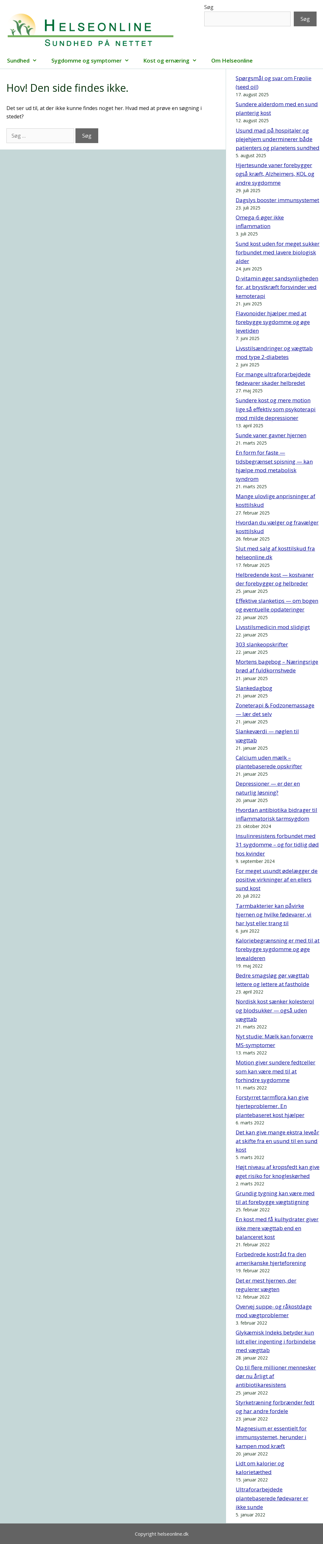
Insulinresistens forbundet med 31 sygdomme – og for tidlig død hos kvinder (277, 844)
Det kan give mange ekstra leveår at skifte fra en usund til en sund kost (277, 1141)
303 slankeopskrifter (262, 644)
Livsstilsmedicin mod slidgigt (273, 627)
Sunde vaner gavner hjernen (271, 435)
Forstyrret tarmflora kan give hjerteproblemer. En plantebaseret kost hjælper (272, 1106)
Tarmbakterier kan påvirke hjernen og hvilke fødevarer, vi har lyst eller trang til (273, 914)
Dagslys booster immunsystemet (277, 200)
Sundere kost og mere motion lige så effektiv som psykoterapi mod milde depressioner (276, 409)
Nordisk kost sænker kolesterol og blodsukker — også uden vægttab (275, 1010)
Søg (209, 7)
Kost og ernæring (173, 61)
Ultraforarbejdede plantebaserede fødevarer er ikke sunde (272, 1498)
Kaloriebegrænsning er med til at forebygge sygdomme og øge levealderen (277, 949)
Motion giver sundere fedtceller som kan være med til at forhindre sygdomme (275, 1071)
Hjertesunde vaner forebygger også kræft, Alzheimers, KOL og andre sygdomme (275, 173)
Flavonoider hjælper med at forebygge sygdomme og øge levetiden (273, 322)
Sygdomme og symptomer (93, 61)
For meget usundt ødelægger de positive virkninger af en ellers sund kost (277, 879)
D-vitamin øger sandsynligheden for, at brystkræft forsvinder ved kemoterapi (277, 287)
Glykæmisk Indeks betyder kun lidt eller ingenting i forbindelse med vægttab (276, 1341)
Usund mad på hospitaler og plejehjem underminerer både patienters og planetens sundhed (277, 139)
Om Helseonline (232, 60)
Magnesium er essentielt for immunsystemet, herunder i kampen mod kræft (271, 1437)
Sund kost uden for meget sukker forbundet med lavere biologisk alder (277, 252)
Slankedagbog (254, 688)
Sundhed (25, 61)
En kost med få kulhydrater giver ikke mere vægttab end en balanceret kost (277, 1228)
